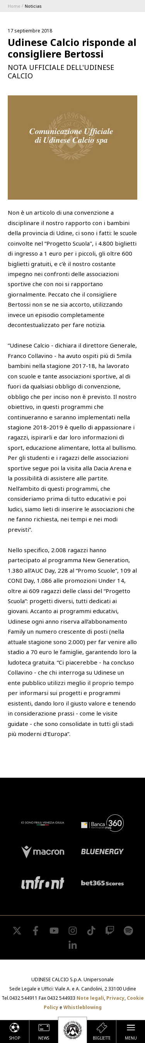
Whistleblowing (82, 1007)
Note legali (90, 998)
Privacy (115, 998)
